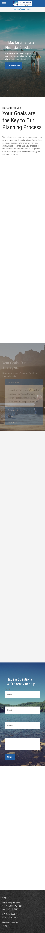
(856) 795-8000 (14, 903)
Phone (8, 720)
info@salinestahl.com (10, 922)
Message (9, 735)
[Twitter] (6, 927)
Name (7, 689)
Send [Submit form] (9, 757)
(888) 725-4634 (16, 906)
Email (7, 704)
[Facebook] (2, 927)
